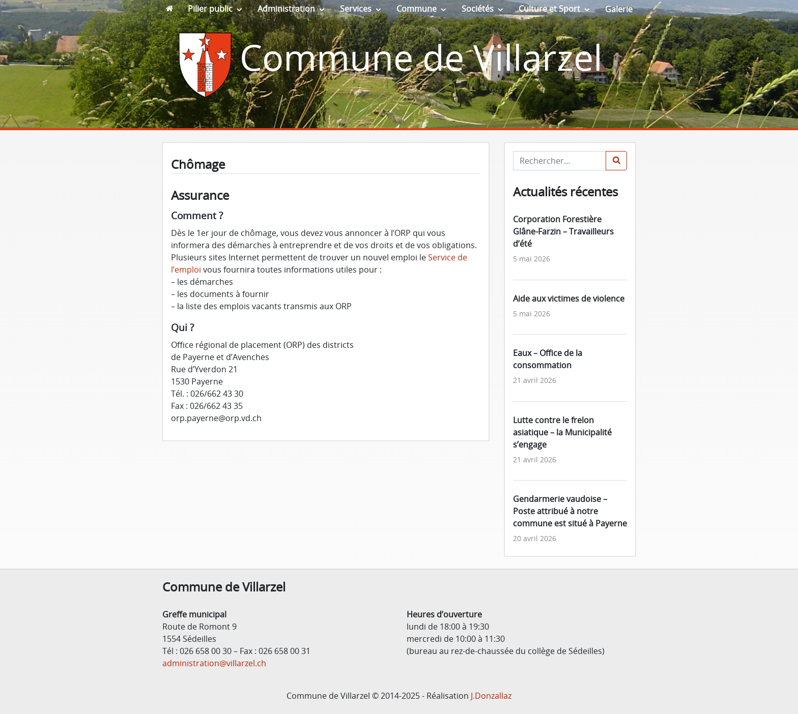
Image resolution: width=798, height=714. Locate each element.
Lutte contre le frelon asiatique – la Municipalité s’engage (562, 432)
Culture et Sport (549, 8)
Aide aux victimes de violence (568, 298)
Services (356, 8)
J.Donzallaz (491, 695)
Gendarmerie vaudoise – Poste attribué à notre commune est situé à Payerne (570, 511)
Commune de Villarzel (421, 57)
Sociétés (478, 8)
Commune (416, 8)
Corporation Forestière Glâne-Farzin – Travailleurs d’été (563, 231)
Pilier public (210, 8)
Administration (286, 8)
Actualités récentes (565, 191)
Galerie (619, 9)
